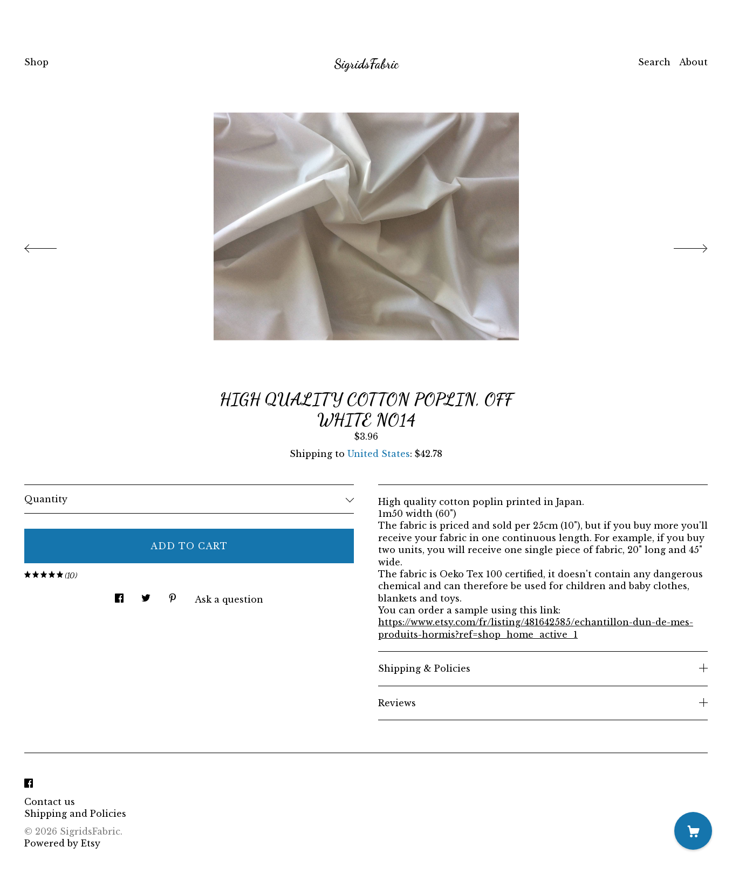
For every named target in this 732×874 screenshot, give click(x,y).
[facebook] (28, 783)
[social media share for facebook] (119, 595)
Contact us (49, 801)
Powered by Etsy (62, 843)
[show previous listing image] (51, 245)
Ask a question (229, 599)
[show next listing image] (681, 245)
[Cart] (693, 831)
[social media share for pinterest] (172, 595)
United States (378, 453)
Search (654, 62)
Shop (36, 62)
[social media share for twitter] (145, 595)
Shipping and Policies (75, 813)
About (693, 62)
